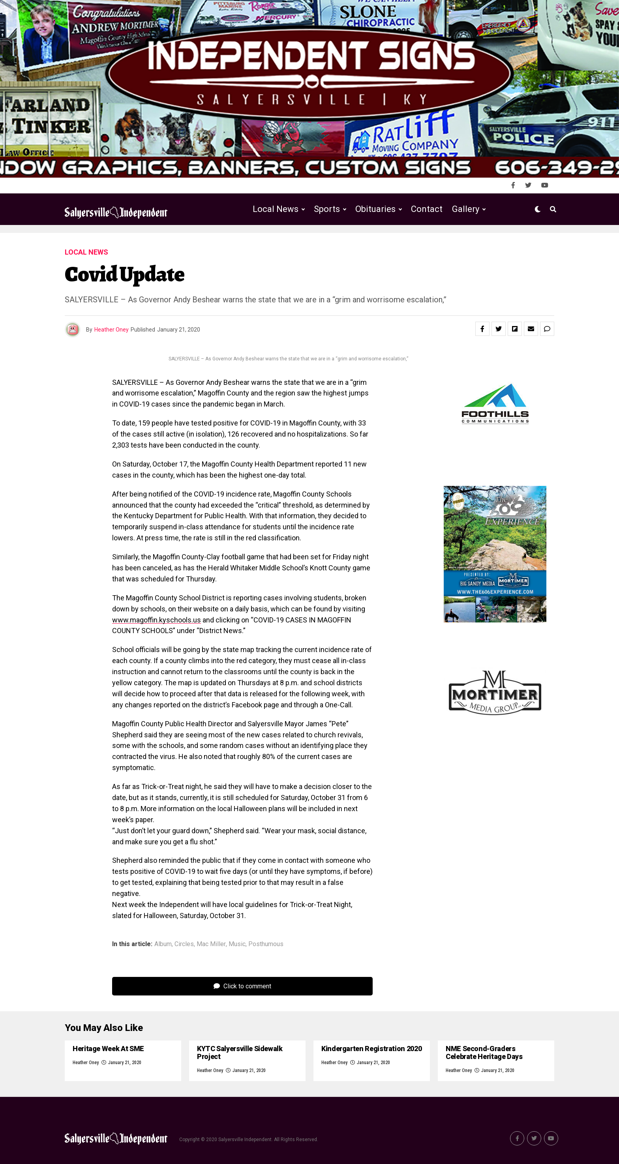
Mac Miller (211, 944)
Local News (275, 209)
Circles (184, 944)
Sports (327, 209)
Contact (427, 209)
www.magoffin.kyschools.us (156, 620)
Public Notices (367, 242)
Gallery (465, 209)
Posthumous (265, 944)
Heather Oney (111, 329)
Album (163, 944)
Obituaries (375, 209)
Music (237, 944)
